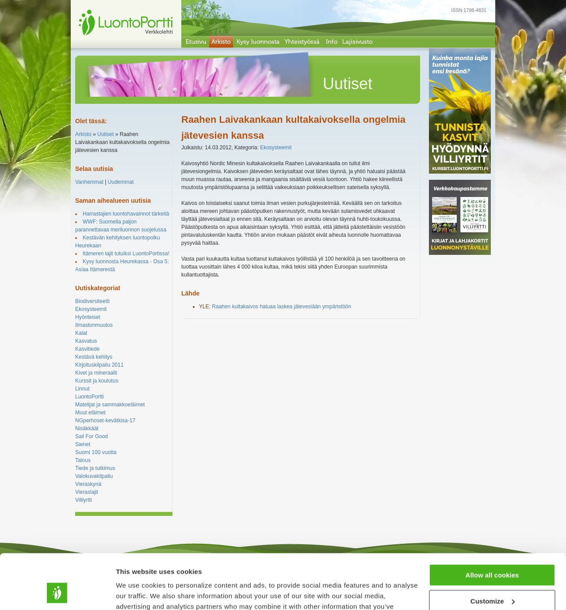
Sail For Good (91, 436)
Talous (83, 460)
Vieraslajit (86, 492)
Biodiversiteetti (92, 301)
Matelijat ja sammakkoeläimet (110, 405)
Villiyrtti (83, 500)
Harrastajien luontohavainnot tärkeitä (126, 214)
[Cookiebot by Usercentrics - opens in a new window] (57, 592)
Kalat (81, 333)
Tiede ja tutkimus (95, 468)
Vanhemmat (89, 182)
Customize (492, 552)
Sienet (82, 444)
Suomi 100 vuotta (95, 452)
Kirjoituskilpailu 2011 (99, 365)
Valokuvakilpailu (94, 476)
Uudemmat (121, 182)
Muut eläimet (90, 412)
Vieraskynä (88, 484)
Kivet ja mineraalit (96, 373)
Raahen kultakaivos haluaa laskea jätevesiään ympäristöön (281, 306)
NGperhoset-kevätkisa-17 (105, 420)
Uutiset (105, 134)
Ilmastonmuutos (94, 325)
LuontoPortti (89, 397)
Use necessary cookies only (492, 578)
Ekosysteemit (91, 309)
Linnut (82, 389)
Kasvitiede (87, 349)
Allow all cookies (492, 526)
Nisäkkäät (87, 428)
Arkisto (83, 134)
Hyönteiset (87, 317)
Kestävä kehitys (93, 357)
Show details (136, 592)
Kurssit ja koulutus (96, 381)
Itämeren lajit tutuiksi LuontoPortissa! (126, 253)
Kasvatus (86, 341)
